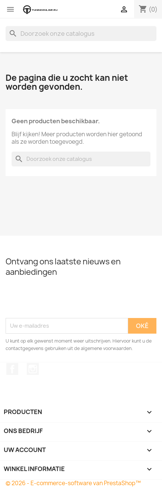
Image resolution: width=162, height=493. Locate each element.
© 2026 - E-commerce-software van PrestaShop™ (73, 483)
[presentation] (62, 299)
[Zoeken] (81, 33)
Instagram (33, 369)
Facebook (12, 369)
